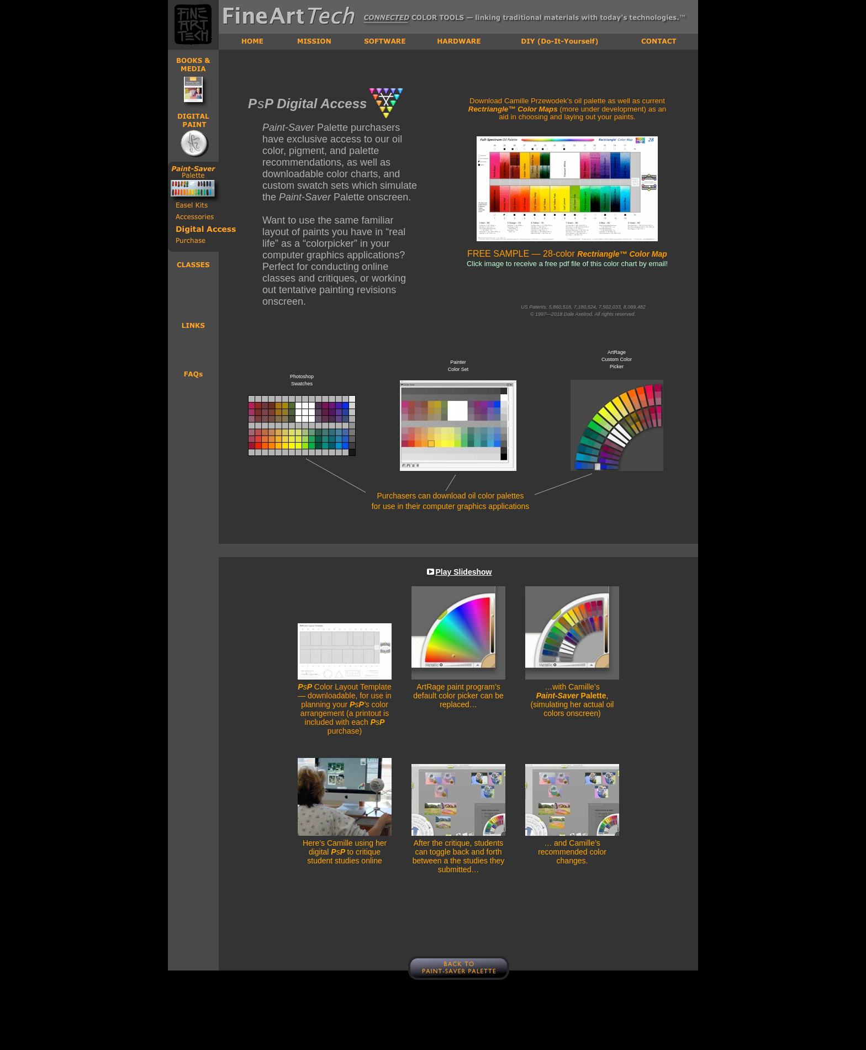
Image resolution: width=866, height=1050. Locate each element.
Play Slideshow (464, 572)
